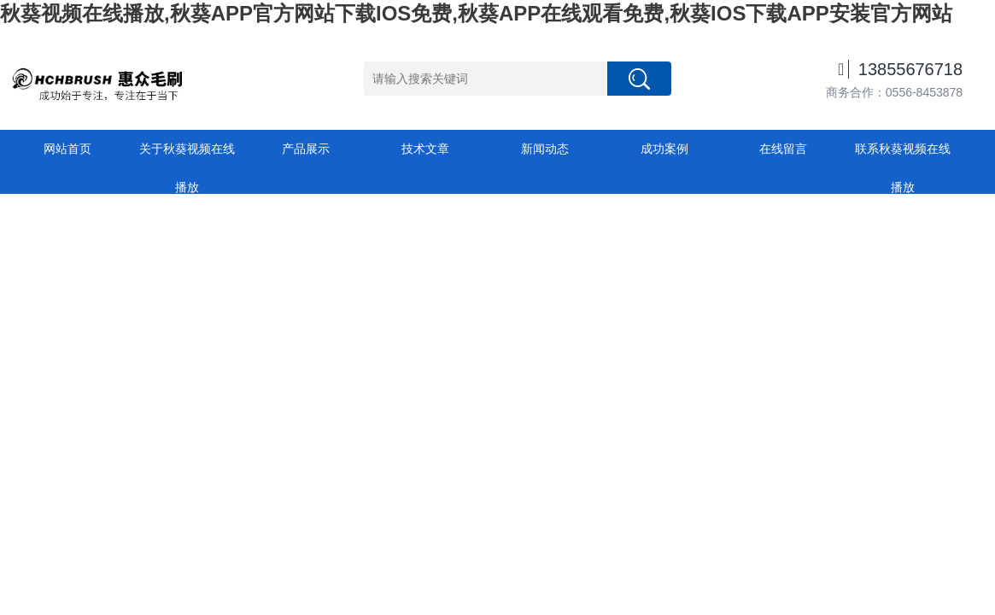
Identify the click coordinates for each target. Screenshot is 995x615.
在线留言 (783, 148)
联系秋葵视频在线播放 (903, 155)
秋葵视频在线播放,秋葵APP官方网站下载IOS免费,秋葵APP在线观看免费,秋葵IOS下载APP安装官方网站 (476, 13)
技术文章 (425, 148)
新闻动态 (545, 148)
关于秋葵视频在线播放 (187, 155)
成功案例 (664, 148)
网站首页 (67, 148)
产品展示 (306, 148)
